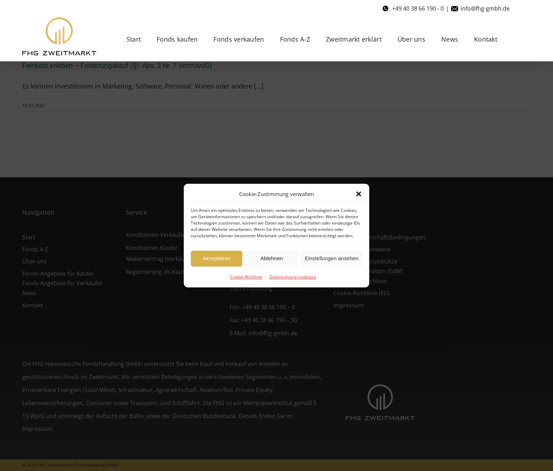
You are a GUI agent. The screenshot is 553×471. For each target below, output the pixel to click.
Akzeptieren (216, 258)
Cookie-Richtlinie (246, 277)
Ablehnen (271, 258)
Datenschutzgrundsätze (292, 277)
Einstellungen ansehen (331, 258)
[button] (358, 193)
